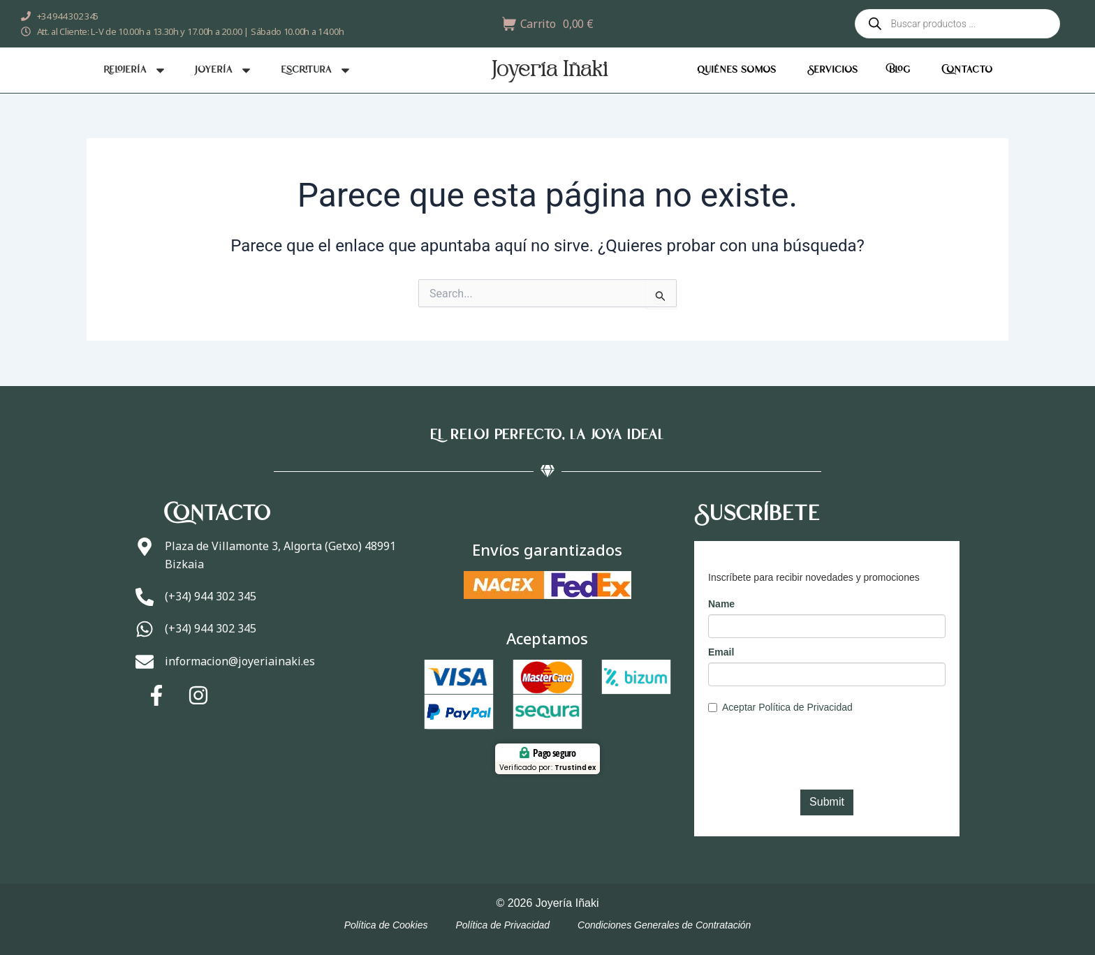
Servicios (832, 70)
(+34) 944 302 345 (213, 594)
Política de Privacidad (502, 925)
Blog (899, 70)
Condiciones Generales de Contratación (664, 925)
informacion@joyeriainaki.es (243, 664)
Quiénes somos (736, 70)
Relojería (135, 70)
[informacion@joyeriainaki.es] (145, 666)
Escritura (316, 70)
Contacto (966, 70)
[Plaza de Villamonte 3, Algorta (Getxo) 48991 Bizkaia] (145, 548)
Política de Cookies (386, 925)
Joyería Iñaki (550, 70)
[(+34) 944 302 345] (145, 596)
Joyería (224, 70)
